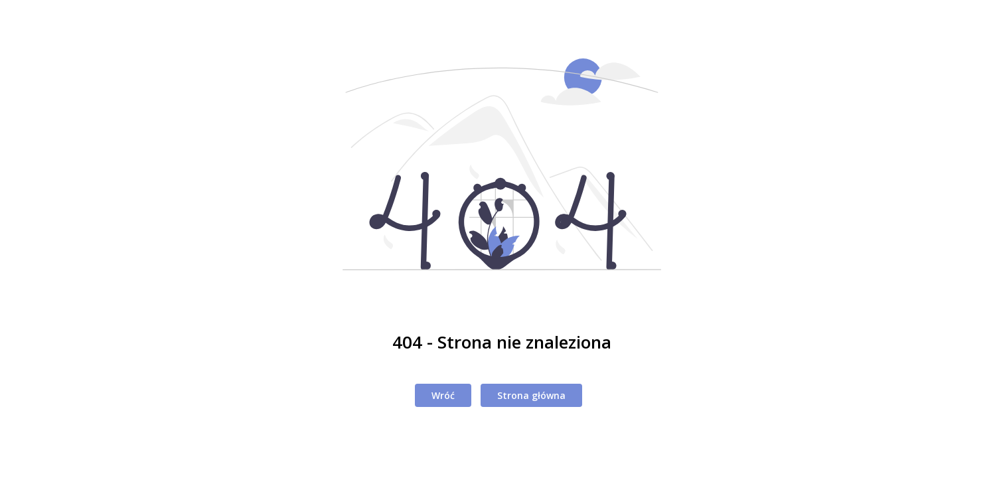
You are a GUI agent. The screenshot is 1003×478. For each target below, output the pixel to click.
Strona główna (531, 395)
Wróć (443, 395)
